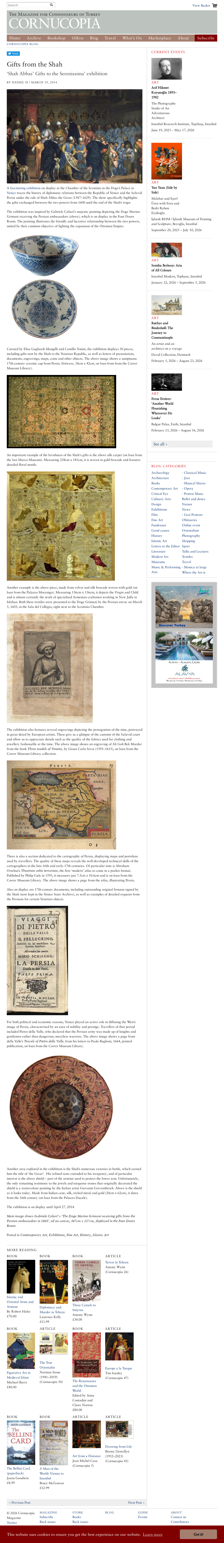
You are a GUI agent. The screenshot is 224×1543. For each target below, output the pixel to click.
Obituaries (189, 520)
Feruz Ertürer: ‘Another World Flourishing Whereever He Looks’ (162, 408)
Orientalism (190, 530)
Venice (11, 193)
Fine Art (157, 520)
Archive (34, 38)
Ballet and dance (193, 499)
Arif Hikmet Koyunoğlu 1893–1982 (164, 92)
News (186, 509)
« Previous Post (19, 1502)
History (156, 535)
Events (142, 1517)
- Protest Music (192, 493)
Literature (158, 551)
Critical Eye (159, 493)
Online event (191, 525)
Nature (187, 504)
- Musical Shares (194, 483)
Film (154, 514)
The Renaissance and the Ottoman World (84, 1385)
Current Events (168, 52)
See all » (161, 444)
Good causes (160, 530)
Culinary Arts (161, 499)
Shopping (188, 541)
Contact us (178, 1517)
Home (14, 38)
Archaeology (160, 472)
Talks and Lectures (195, 551)
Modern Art (159, 556)
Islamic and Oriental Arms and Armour (20, 1301)
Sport (186, 546)
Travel (110, 38)
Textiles (187, 556)
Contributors (180, 1522)
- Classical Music (194, 472)
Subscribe (206, 38)
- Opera (187, 488)
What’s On (132, 38)
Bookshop (56, 38)
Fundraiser (158, 525)
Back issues (48, 1522)
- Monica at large (194, 567)
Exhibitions (159, 509)
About (183, 38)
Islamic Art (159, 541)
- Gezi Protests (192, 514)
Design (156, 504)
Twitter (12, 1522)
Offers (78, 38)
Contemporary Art (164, 488)
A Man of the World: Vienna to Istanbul (52, 1473)
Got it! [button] (198, 1534)
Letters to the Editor (165, 546)
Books (155, 483)
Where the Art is (193, 572)
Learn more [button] (153, 1534)
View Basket (201, 5)
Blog (94, 38)
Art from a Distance (86, 1456)
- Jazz (186, 478)
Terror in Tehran (116, 1262)
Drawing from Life (118, 1446)
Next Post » (136, 1502)
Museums (158, 562)
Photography (191, 535)
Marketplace (159, 38)
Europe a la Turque (118, 1368)
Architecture (160, 478)
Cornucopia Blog (22, 44)
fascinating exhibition (25, 188)
